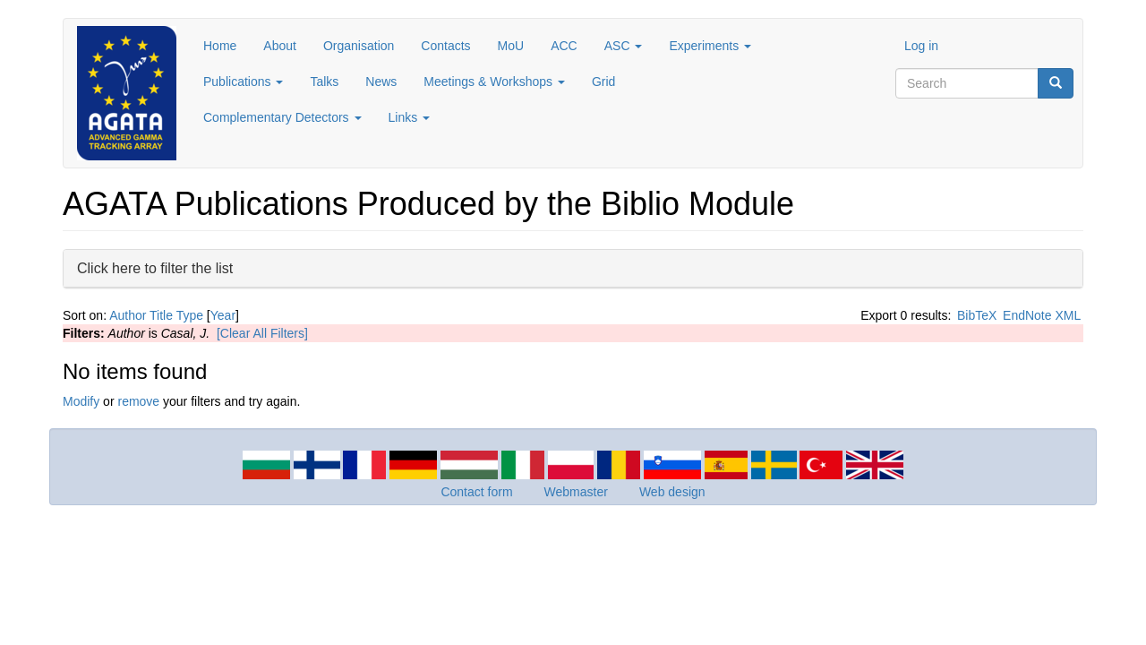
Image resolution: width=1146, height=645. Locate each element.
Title (161, 315)
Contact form (476, 492)
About (279, 46)
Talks (324, 81)
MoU (511, 46)
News (381, 81)
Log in (921, 46)
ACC (564, 46)
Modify (81, 401)
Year (222, 315)
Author (127, 315)
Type (189, 315)
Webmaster (576, 492)
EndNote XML (1042, 315)
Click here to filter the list (155, 267)
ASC (623, 46)
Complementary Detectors (282, 117)
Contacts (445, 46)
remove (138, 401)
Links (410, 117)
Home (219, 46)
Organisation (358, 46)
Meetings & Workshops (494, 81)
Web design (672, 492)
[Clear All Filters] (262, 333)
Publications (243, 81)
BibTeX (976, 315)
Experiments (710, 46)
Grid (603, 81)
